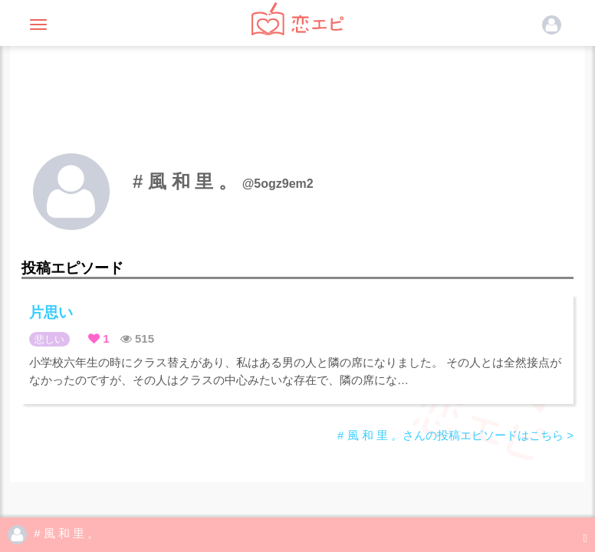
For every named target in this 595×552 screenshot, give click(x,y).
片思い (51, 312)
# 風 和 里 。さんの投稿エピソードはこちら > (455, 435)
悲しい (49, 339)
